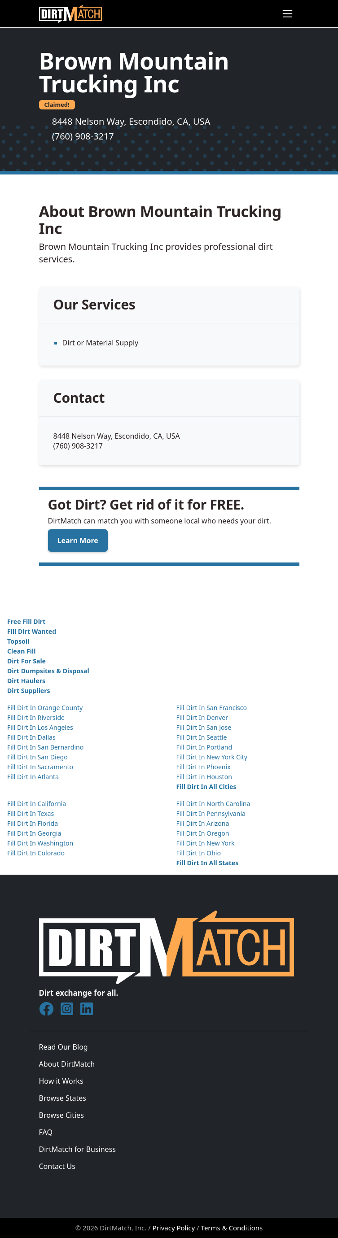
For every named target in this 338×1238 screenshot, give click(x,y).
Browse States (62, 1098)
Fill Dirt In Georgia (34, 833)
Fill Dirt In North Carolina (213, 803)
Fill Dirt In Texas (30, 813)
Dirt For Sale (26, 661)
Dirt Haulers (26, 680)
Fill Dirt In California (36, 803)
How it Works (61, 1081)
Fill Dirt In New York (205, 843)
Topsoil (18, 641)
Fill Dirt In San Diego (37, 757)
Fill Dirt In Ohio (198, 853)
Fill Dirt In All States (207, 863)
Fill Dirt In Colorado (36, 853)
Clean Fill (21, 651)
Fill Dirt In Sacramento (40, 767)
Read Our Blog (63, 1047)
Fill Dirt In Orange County (45, 707)
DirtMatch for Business (77, 1149)
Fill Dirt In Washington (40, 843)
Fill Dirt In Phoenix (203, 767)
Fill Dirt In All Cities (206, 786)
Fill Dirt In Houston (204, 776)
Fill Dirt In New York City (211, 757)
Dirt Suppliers (28, 690)
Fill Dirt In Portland (204, 747)
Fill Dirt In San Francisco (211, 707)
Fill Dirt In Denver (202, 717)
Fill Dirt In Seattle (201, 737)
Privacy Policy (174, 1227)
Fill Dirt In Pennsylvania (211, 813)
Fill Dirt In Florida (32, 823)
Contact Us (57, 1166)
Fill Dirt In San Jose (204, 727)
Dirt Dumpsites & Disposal (48, 671)
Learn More (77, 540)
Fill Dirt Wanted (31, 631)
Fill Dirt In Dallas (31, 737)
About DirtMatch (67, 1064)
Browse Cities (61, 1115)
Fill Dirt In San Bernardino (45, 747)
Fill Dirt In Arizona (202, 823)
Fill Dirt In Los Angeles (40, 727)
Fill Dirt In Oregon (202, 833)
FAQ (46, 1132)
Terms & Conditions (232, 1227)
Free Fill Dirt (26, 621)
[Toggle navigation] (287, 13)
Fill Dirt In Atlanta (33, 776)
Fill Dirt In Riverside (36, 717)
